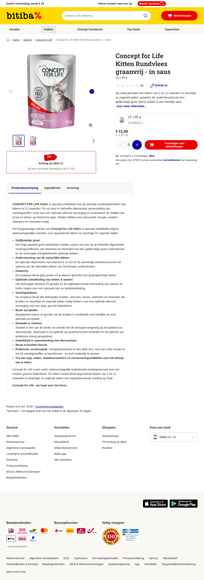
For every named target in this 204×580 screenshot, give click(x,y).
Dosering (73, 187)
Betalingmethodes (53, 564)
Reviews (107, 447)
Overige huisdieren (90, 29)
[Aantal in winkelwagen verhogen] (137, 145)
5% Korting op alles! (114, 441)
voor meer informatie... (132, 106)
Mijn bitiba (12, 436)
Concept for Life (43, 39)
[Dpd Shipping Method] (59, 531)
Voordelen (150, 564)
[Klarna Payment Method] (22, 539)
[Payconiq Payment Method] (22, 531)
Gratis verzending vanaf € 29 (25, 3)
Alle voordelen (63, 459)
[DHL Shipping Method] (70, 531)
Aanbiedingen (110, 436)
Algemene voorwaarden (21, 447)
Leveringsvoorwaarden (49, 406)
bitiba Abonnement (65, 447)
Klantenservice (15, 441)
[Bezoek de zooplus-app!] (155, 506)
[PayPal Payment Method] (33, 539)
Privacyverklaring (17, 465)
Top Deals (133, 29)
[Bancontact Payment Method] (33, 531)
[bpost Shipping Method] (92, 531)
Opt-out (153, 558)
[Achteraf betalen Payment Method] (17, 546)
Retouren (12, 459)
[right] (91, 91)
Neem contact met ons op (115, 3)
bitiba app (60, 453)
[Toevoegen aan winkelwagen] (171, 145)
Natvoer (27, 39)
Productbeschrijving (24, 187)
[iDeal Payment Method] (11, 531)
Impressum (81, 558)
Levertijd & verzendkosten (22, 453)
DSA (66, 558)
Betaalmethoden (16, 477)
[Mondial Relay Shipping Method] (81, 531)
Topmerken (172, 29)
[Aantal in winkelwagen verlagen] (120, 145)
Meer (152, 156)
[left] (10, 91)
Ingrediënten (52, 187)
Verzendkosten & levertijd (22, 564)
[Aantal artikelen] (128, 145)
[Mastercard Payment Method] (44, 531)
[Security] (111, 537)
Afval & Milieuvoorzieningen (23, 471)
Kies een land (160, 427)
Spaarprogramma (65, 436)
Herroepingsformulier (105, 558)
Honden (15, 29)
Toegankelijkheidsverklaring (178, 564)
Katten (48, 29)
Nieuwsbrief (61, 441)
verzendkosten (172, 160)
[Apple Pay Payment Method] (11, 539)
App (137, 564)
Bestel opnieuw (151, 3)
